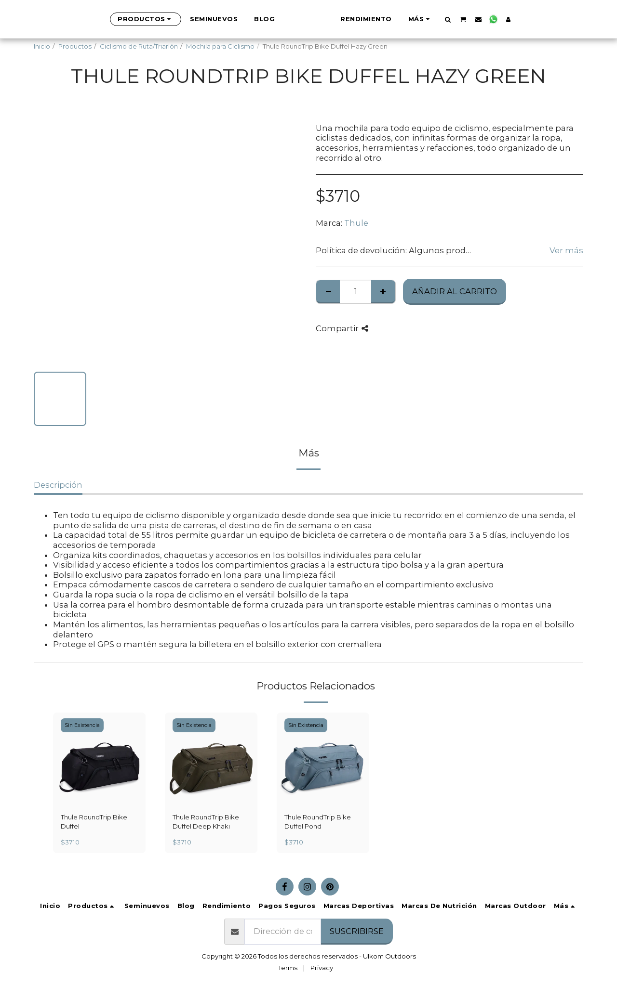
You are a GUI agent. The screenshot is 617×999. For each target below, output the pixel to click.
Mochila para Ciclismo (220, 46)
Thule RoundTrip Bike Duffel (94, 821)
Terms (287, 968)
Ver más (566, 250)
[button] (496, 19)
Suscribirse (357, 931)
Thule (356, 223)
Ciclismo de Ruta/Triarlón (139, 46)
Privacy (321, 968)
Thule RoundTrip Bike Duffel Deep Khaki (206, 821)
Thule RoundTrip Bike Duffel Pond (317, 821)
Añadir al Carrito (454, 291)
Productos (75, 46)
